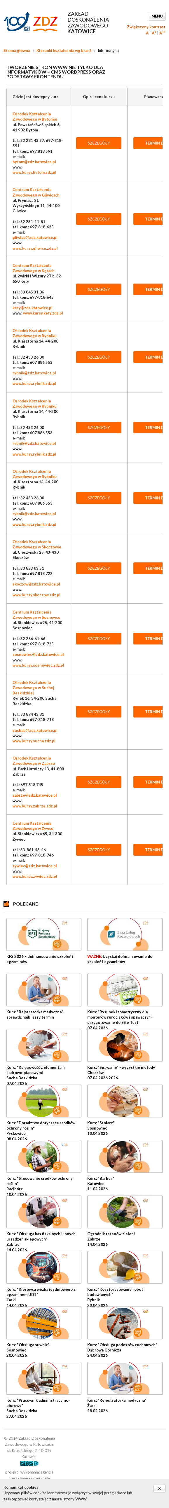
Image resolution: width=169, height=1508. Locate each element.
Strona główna (17, 50)
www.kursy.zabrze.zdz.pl (35, 806)
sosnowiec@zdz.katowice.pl (38, 654)
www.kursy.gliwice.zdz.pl (35, 248)
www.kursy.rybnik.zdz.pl (34, 383)
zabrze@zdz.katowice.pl (35, 795)
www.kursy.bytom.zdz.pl (34, 172)
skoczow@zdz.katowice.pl (36, 584)
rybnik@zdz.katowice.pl (34, 373)
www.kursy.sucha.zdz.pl (34, 741)
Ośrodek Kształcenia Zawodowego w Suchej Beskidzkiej (33, 687)
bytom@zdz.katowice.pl (34, 161)
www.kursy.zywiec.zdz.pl (35, 876)
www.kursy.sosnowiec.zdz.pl (38, 665)
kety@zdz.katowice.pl (33, 307)
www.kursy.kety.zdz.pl (43, 313)
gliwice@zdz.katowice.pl (35, 237)
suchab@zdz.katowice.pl (35, 730)
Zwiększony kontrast (146, 27)
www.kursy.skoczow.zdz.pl (36, 595)
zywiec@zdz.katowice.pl (35, 866)
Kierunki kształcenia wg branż (63, 50)
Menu (157, 16)
